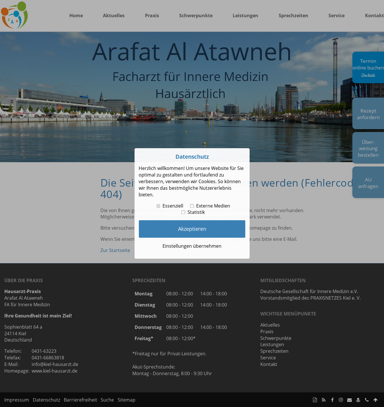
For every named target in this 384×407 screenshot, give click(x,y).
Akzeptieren (192, 228)
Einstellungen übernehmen (192, 246)
